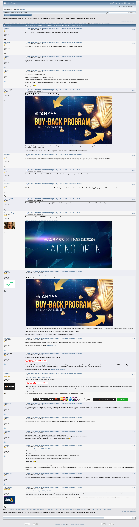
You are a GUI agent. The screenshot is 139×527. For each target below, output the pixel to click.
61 (29, 23)
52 (15, 23)
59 (26, 23)
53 (16, 23)
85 (67, 23)
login (18, 9)
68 (40, 23)
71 (45, 23)
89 (73, 23)
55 (20, 23)
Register (25, 14)
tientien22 (7, 431)
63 (32, 23)
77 (54, 23)
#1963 (133, 57)
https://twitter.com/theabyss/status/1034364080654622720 (41, 220)
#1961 (133, 29)
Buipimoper (7, 170)
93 (79, 23)
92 (78, 23)
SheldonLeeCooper (9, 213)
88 (71, 23)
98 (87, 23)
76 (52, 23)
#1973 (133, 354)
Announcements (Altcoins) (35, 18)
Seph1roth (7, 90)
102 (96, 23)
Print (134, 22)
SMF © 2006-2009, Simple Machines (75, 524)
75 (51, 23)
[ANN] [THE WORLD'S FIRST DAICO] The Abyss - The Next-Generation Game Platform (69, 18)
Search (16, 14)
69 (41, 23)
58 (24, 23)
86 (68, 23)
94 (81, 23)
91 (76, 23)
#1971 (133, 272)
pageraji (6, 271)
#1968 (133, 184)
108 (109, 23)
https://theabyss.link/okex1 (58, 369)
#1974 (133, 374)
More (29, 14)
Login (20, 14)
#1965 (133, 90)
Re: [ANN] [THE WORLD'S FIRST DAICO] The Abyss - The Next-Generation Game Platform (55, 28)
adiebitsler (7, 373)
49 (10, 23)
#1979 (133, 474)
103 (98, 23)
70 (43, 23)
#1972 (133, 339)
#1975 (133, 404)
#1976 (133, 418)
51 (13, 23)
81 (60, 23)
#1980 (133, 488)
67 (38, 23)
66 (37, 23)
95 (82, 23)
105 (102, 23)
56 (21, 23)
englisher (6, 417)
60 (27, 23)
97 (85, 23)
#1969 (133, 199)
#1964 (133, 71)
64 (34, 23)
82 (62, 23)
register (23, 9)
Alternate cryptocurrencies (19, 18)
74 (49, 23)
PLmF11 (6, 70)
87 (70, 23)
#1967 (133, 170)
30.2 (22, 12)
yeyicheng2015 (8, 199)
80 (59, 23)
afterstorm (7, 154)
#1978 (133, 445)
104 (100, 23)
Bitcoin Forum (7, 18)
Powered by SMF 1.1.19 (60, 524)
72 (46, 23)
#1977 (133, 431)
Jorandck (6, 445)
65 (35, 23)
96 (84, 23)
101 (94, 23)
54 (18, 23)
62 (31, 23)
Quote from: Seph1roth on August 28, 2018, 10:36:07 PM (38, 377)
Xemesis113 (7, 403)
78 (56, 23)
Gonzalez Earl (8, 473)
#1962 (133, 43)
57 (23, 23)
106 (105, 23)
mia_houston (8, 487)
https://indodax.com (52, 345)
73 (48, 23)
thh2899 (6, 56)
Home (7, 14)
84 (65, 23)
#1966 (133, 155)
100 (91, 23)
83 (63, 23)
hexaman (6, 28)
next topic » (132, 21)
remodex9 (7, 42)
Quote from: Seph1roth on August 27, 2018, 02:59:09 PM (38, 275)
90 (74, 23)
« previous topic (124, 21)
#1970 (133, 213)
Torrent (25, 12)
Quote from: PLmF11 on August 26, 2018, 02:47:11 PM (38, 448)
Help (12, 14)
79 (57, 23)
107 (107, 23)
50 (12, 23)
